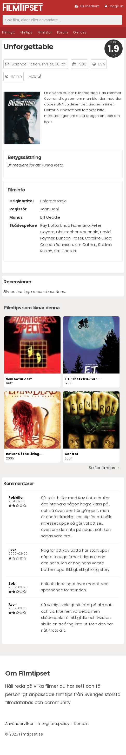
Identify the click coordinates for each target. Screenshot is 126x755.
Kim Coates (65, 250)
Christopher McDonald (77, 232)
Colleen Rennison (56, 244)
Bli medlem (87, 6)
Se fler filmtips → (104, 467)
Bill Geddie (50, 217)
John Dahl (49, 209)
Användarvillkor (19, 723)
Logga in (114, 6)
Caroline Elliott (98, 238)
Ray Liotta (49, 225)
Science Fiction (25, 64)
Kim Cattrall (85, 244)
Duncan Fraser (69, 238)
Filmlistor (44, 32)
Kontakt (81, 723)
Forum (62, 32)
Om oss (79, 32)
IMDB (34, 76)
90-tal (60, 64)
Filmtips (26, 32)
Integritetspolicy (53, 723)
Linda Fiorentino (75, 225)
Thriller (47, 64)
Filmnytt (8, 32)
